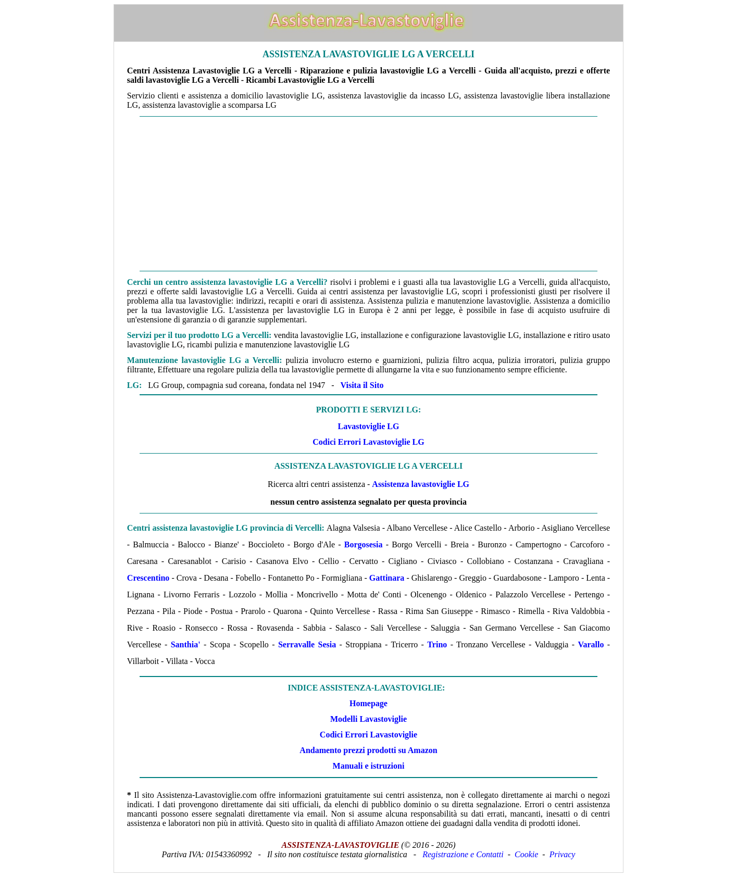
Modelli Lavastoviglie (368, 719)
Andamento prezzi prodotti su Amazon (368, 750)
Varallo (591, 644)
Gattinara (387, 577)
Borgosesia (363, 544)
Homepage (368, 703)
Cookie (526, 854)
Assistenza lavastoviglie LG (420, 484)
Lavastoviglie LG (368, 426)
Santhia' (186, 644)
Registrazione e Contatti (463, 854)
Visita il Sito (362, 385)
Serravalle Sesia (307, 644)
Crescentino (148, 577)
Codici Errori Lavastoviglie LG (368, 441)
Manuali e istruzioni (369, 765)
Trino (437, 644)
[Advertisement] (368, 194)
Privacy (562, 854)
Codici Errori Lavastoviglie (368, 734)
